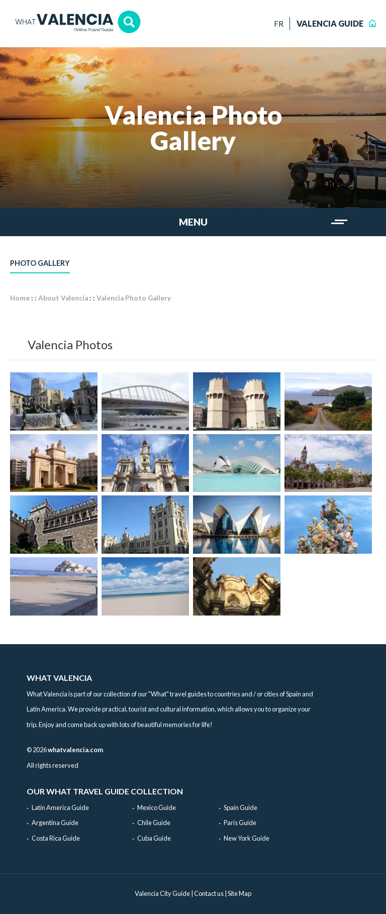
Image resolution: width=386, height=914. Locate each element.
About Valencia (63, 298)
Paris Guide (240, 823)
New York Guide (246, 838)
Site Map (239, 893)
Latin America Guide (60, 807)
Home (20, 298)
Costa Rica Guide (56, 838)
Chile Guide (153, 823)
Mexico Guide (156, 807)
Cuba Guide (154, 838)
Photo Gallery (40, 263)
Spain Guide (240, 807)
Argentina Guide (55, 823)
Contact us (209, 893)
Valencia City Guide (162, 893)
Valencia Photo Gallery (133, 298)
